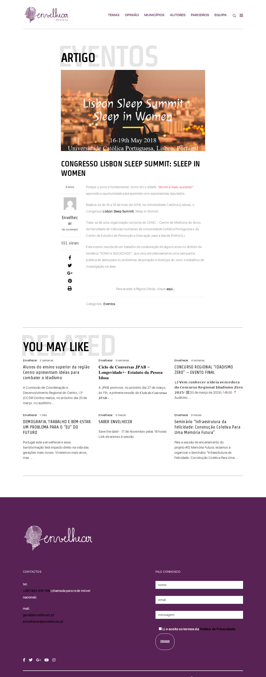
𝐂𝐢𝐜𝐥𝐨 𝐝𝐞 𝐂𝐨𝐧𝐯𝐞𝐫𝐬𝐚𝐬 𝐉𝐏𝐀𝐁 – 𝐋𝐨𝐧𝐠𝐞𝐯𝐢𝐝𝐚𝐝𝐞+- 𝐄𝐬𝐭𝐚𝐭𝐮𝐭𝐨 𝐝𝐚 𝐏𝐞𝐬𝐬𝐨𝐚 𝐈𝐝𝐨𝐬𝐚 (130, 372)
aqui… (170, 289)
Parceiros (200, 15)
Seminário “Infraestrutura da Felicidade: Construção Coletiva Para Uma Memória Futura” (207, 427)
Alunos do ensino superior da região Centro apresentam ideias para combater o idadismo (56, 372)
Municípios (154, 15)
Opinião (132, 15)
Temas (113, 15)
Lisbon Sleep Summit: (118, 211)
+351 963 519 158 (37, 591)
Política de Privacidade (218, 629)
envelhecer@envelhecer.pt (43, 621)
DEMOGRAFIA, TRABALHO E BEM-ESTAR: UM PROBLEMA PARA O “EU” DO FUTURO (57, 427)
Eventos (109, 304)
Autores (177, 15)
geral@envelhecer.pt (38, 615)
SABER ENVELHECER (115, 421)
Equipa (220, 15)
